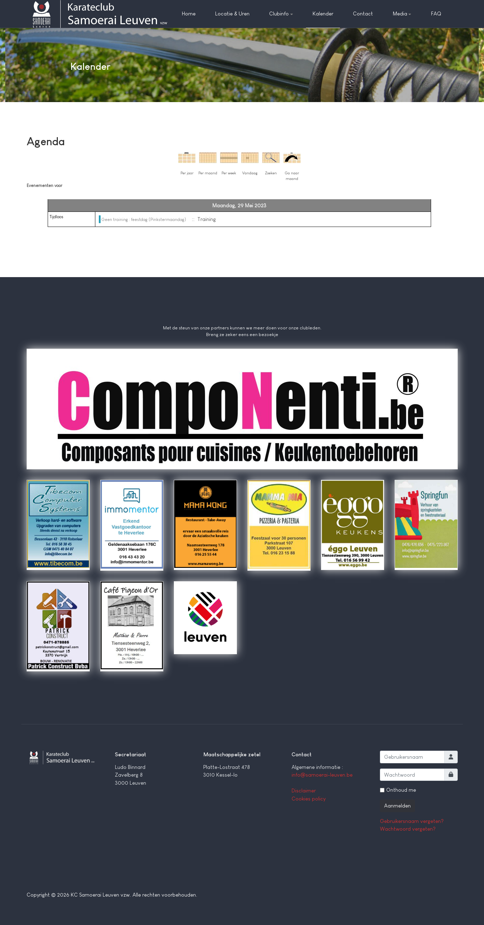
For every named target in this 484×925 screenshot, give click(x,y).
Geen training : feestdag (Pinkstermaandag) (144, 219)
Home (189, 13)
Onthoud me (401, 790)
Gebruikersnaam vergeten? (412, 821)
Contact (363, 13)
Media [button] (402, 13)
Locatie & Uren (232, 13)
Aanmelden (397, 806)
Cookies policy (309, 799)
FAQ (436, 13)
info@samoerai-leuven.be (322, 775)
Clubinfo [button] (281, 13)
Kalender (323, 13)
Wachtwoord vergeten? (408, 829)
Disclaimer (304, 790)
